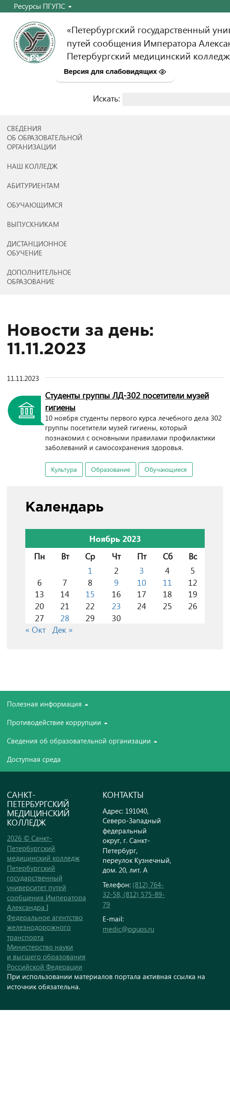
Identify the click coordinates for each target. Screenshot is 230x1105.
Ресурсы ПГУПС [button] (43, 6)
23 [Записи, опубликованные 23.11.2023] (116, 606)
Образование (110, 469)
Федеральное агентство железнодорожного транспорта (45, 927)
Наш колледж (32, 166)
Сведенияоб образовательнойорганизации (44, 137)
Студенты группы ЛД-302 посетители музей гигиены (127, 401)
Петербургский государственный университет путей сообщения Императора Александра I (46, 887)
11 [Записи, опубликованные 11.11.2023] (167, 582)
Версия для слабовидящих (115, 71)
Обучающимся (35, 204)
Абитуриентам (33, 185)
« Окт (35, 629)
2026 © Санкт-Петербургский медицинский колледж (43, 847)
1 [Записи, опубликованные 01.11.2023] (90, 570)
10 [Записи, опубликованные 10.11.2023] (141, 582)
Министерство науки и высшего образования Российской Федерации (46, 956)
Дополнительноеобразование (39, 276)
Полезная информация (47, 703)
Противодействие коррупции (57, 722)
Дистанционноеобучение (37, 248)
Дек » (62, 629)
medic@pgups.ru (128, 928)
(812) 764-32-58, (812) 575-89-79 (134, 894)
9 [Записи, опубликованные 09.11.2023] (116, 582)
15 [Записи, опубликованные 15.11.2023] (90, 594)
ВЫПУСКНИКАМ (33, 224)
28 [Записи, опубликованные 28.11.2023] (64, 618)
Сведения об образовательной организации (82, 740)
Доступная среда (34, 759)
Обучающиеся (165, 469)
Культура (64, 469)
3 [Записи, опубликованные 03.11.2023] (141, 570)
